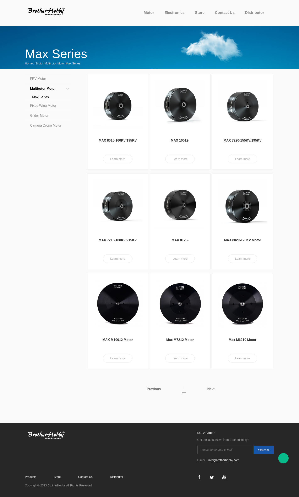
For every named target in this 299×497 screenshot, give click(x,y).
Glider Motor (39, 115)
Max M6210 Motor (242, 340)
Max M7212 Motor (180, 340)
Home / (30, 63)
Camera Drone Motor (45, 125)
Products (30, 477)
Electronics (174, 13)
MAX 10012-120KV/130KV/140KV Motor (180, 142)
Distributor (254, 13)
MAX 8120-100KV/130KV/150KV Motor (180, 242)
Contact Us (225, 13)
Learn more (117, 159)
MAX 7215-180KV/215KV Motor (118, 242)
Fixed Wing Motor (43, 105)
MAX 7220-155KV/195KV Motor (242, 142)
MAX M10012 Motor (117, 340)
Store (200, 13)
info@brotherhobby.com (223, 460)
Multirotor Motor (54, 63)
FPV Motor (38, 78)
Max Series (73, 63)
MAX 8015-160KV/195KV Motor (118, 142)
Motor (149, 13)
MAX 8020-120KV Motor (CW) (242, 242)
